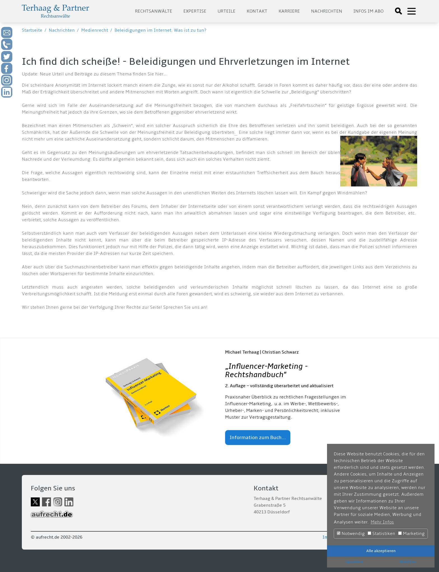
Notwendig (351, 533)
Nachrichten (326, 11)
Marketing (411, 533)
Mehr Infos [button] (382, 522)
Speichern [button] (354, 561)
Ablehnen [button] (407, 561)
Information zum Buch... (258, 437)
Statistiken (381, 533)
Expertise (194, 11)
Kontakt (257, 11)
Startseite (32, 30)
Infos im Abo (368, 11)
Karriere (289, 11)
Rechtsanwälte (153, 11)
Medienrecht (94, 30)
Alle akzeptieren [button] (381, 550)
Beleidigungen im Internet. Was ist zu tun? (160, 30)
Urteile (226, 11)
